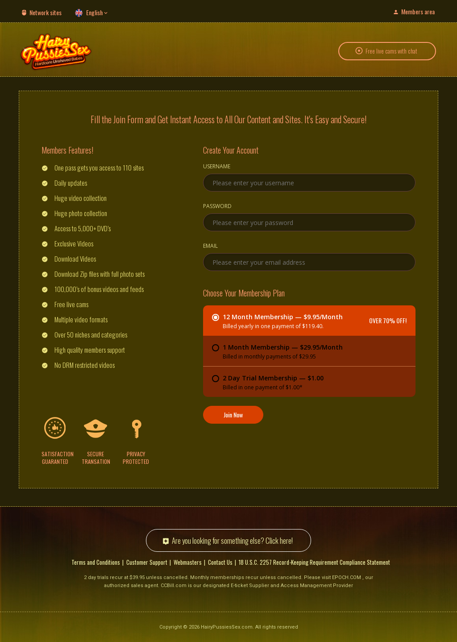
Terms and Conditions (95, 561)
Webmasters (188, 561)
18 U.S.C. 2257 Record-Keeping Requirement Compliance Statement (314, 561)
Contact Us (220, 561)
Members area (418, 11)
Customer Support (146, 561)
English (94, 12)
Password (217, 206)
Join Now (233, 414)
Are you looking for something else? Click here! (232, 540)
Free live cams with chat (391, 50)
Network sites (45, 12)
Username (216, 166)
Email (210, 246)
